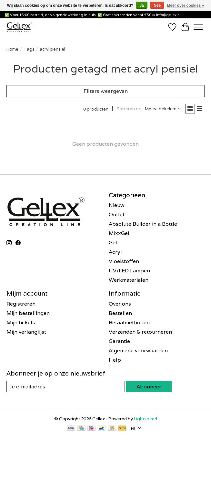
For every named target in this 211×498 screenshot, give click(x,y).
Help (115, 359)
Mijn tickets (20, 322)
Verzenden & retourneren (140, 331)
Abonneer (148, 386)
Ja (141, 5)
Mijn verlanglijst (26, 331)
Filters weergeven (106, 91)
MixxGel (119, 233)
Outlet (117, 214)
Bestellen (120, 313)
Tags (29, 49)
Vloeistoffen (124, 261)
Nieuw (117, 205)
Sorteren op (129, 109)
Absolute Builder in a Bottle (143, 223)
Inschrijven (53, 479)
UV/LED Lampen (129, 270)
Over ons (120, 303)
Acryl (115, 252)
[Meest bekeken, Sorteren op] (163, 109)
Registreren (20, 303)
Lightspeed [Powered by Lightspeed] (145, 419)
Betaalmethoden (129, 322)
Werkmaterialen (128, 280)
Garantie (119, 341)
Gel (113, 242)
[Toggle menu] (198, 27)
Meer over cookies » (185, 5)
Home (12, 49)
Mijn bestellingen (28, 313)
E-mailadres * (26, 453)
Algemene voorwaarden (138, 350)
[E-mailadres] (53, 462)
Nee (157, 5)
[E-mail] (65, 386)
